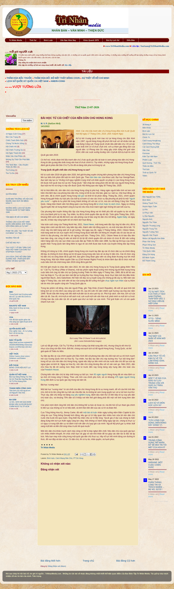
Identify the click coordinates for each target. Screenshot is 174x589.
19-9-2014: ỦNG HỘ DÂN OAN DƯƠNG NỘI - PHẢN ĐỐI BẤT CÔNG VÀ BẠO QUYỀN (18, 259)
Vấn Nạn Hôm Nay (68, 40)
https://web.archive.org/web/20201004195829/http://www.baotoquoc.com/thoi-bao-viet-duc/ (20, 345)
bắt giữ (81, 196)
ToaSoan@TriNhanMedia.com (154, 46)
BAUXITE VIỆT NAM (17, 306)
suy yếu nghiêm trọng (80, 395)
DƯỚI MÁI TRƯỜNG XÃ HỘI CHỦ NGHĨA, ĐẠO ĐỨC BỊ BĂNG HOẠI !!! (19, 201)
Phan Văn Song (149, 241)
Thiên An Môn (148, 166)
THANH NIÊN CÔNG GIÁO (20, 388)
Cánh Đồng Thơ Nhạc (151, 144)
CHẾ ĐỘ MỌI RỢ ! (13, 243)
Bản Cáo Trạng (12, 137)
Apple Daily (122, 217)
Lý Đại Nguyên (148, 216)
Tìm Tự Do (10, 173)
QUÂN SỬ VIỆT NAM (17, 374)
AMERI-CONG (58, 81)
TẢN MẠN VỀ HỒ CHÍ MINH (17, 217)
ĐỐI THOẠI (13, 365)
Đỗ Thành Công (149, 261)
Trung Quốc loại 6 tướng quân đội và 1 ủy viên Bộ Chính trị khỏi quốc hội (20, 296)
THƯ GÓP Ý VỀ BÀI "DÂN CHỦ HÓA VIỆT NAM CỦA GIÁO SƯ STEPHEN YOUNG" (18, 249)
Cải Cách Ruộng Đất (151, 147)
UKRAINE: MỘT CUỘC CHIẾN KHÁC (155, 464)
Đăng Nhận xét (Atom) (57, 566)
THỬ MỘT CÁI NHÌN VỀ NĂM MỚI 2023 (156, 338)
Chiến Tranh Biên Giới (15, 140)
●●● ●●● (8, 87)
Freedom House (52, 370)
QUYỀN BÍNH (11, 194)
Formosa (146, 153)
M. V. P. (44, 123)
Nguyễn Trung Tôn (150, 229)
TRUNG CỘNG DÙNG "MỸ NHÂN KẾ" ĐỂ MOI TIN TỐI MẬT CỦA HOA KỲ (157, 444)
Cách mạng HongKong (152, 141)
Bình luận (51, 458)
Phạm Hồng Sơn (149, 245)
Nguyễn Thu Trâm (150, 222)
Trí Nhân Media (15, 40)
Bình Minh (147, 200)
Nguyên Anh (147, 219)
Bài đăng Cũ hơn (125, 560)
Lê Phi (145, 210)
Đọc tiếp (68, 65)
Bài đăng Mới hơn (50, 560)
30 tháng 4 (147, 125)
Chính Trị (146, 137)
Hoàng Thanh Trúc (150, 203)
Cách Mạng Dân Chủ (64, 458)
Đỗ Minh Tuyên (149, 258)
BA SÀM (12, 400)
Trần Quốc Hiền (149, 251)
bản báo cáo (95, 177)
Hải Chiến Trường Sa (14, 150)
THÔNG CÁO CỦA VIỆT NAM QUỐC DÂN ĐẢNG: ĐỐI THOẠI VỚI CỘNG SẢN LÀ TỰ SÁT (18, 224)
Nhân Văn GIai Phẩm (14, 156)
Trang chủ (88, 560)
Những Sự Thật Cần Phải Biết (17, 159)
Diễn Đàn (131, 40)
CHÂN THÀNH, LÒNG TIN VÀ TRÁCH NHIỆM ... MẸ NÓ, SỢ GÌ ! (156, 486)
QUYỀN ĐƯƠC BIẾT (17, 329)
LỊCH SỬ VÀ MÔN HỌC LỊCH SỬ (156, 404)
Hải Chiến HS (11, 147)
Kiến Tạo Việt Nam (150, 156)
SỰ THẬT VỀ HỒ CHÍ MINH (95, 78)
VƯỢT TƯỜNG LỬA (26, 86)
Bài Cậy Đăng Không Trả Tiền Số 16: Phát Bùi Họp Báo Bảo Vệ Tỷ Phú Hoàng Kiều (20, 379)
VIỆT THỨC (14, 354)
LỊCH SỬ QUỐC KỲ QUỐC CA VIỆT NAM (27, 81)
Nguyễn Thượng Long (151, 226)
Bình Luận (48, 40)
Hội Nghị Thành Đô (13, 153)
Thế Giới (146, 169)
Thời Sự (32, 40)
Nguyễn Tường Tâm (151, 232)
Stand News (88, 224)
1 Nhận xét (153, 430)
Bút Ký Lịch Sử (112, 40)
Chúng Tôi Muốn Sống (15, 143)
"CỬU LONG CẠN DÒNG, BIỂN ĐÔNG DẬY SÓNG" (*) (157, 422)
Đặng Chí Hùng (149, 254)
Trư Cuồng (10, 170)
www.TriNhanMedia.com (117, 46)
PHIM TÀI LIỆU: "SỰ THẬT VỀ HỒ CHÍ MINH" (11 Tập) (19, 232)
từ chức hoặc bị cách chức (108, 204)
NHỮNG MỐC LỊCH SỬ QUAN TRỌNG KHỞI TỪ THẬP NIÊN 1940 (18, 210)
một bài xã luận (90, 412)
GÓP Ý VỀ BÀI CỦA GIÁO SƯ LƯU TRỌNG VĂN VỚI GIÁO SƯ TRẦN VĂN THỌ (157, 383)
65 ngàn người (100, 374)
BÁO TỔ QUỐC (15, 340)
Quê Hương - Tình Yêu (152, 163)
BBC (11, 292)
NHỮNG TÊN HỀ (12, 238)
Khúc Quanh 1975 (91, 40)
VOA (11, 317)
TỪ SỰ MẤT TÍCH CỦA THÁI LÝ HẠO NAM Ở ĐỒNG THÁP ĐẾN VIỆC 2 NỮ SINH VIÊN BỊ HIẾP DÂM (156, 297)
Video (145, 176)
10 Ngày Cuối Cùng (14, 134)
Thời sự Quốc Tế (149, 173)
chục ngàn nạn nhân (114, 281)
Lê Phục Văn (148, 213)
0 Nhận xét (153, 308)
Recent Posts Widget (161, 501)
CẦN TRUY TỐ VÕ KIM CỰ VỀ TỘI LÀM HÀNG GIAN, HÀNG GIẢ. (156, 359)
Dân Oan (146, 150)
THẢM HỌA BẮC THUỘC (19, 78)
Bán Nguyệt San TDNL (152, 197)
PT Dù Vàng (78, 458)
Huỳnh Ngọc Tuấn (150, 206)
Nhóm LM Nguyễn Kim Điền (154, 238)
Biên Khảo (147, 128)
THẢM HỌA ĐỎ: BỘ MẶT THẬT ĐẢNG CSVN (57, 78)
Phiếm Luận (147, 160)
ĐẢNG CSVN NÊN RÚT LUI (19, 368)
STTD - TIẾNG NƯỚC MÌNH (154, 319)
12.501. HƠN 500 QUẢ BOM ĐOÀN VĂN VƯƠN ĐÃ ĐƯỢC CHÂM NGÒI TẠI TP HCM (20, 404)
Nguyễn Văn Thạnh (150, 235)
